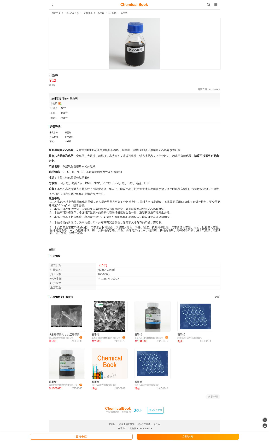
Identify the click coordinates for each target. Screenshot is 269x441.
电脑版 (133, 428)
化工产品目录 (72, 13)
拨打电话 (81, 436)
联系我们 (122, 428)
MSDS (112, 424)
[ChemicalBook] (134, 4)
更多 (217, 297)
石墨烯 (101, 13)
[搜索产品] (208, 5)
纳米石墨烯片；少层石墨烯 (64, 334)
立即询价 (187, 436)
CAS (121, 424)
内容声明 (213, 396)
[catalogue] (264, 425)
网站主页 (56, 13)
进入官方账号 (155, 410)
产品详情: (55, 126)
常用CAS (130, 424)
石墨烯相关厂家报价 (61, 296)
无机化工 (88, 13)
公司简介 (55, 255)
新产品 (157, 424)
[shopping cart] (264, 419)
